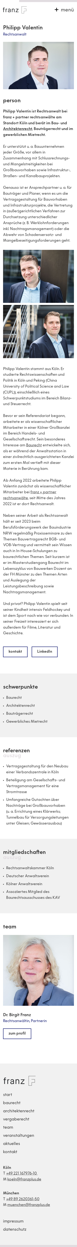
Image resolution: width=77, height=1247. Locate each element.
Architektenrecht (17, 129)
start (7, 1095)
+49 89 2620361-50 (22, 1199)
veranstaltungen (18, 1136)
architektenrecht (18, 1111)
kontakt (15, 652)
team (9, 927)
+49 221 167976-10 (22, 1173)
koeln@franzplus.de (24, 1179)
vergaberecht (16, 1119)
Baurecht (34, 445)
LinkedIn (44, 652)
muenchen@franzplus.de (28, 1205)
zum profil (17, 1033)
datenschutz (14, 1230)
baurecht (11, 1103)
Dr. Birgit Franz (17, 1015)
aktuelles (11, 1144)
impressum (13, 1221)
